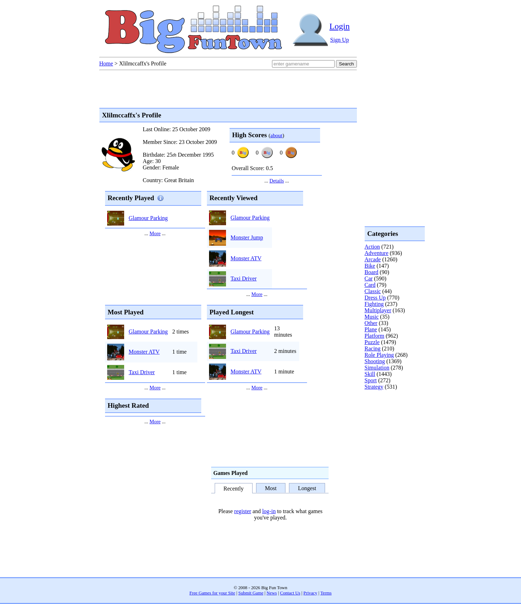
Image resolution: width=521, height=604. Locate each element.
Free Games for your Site (212, 593)
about (276, 135)
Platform (374, 336)
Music (372, 317)
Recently (234, 489)
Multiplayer (378, 310)
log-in (269, 511)
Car (369, 278)
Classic (373, 291)
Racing (373, 348)
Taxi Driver (244, 278)
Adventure (377, 253)
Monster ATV (246, 258)
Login (339, 26)
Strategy (374, 387)
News (272, 593)
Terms (326, 593)
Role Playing (379, 355)
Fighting (374, 304)
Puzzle (372, 342)
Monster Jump (247, 237)
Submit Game (251, 593)
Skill (370, 374)
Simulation (377, 368)
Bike (370, 266)
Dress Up (375, 298)
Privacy (310, 593)
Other (371, 323)
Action (372, 247)
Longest (307, 488)
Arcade (373, 259)
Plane (371, 329)
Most (271, 488)
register (242, 511)
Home (106, 63)
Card (370, 285)
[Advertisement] (393, 419)
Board (371, 272)
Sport (371, 380)
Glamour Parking (148, 218)
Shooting (375, 361)
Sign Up (339, 40)
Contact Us (290, 593)
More (155, 233)
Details (277, 181)
